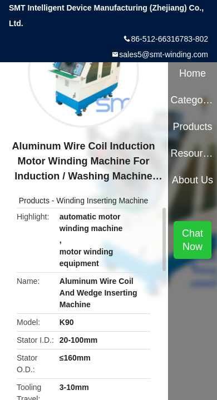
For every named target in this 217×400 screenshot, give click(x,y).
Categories (192, 100)
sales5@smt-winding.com (163, 54)
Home (192, 73)
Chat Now (192, 240)
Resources (192, 153)
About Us (192, 180)
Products (34, 200)
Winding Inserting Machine (102, 200)
